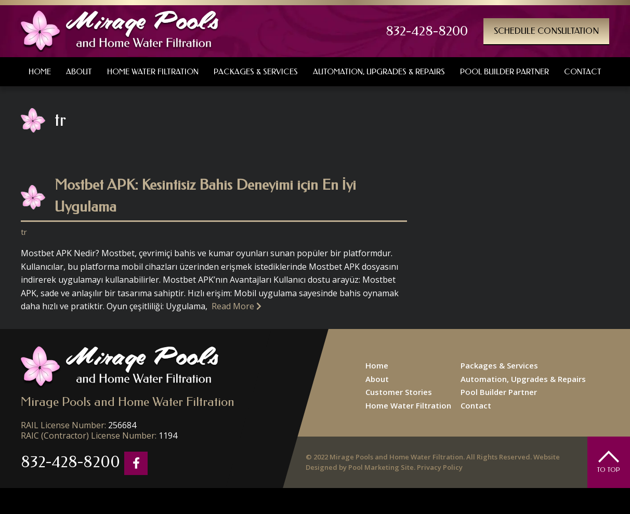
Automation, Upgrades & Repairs (523, 379)
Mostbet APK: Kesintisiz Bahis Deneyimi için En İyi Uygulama (205, 195)
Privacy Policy (440, 467)
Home (376, 365)
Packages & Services (499, 365)
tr (24, 231)
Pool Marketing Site (381, 467)
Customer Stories (398, 392)
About (377, 379)
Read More (236, 306)
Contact (476, 405)
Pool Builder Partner (499, 392)
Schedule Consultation (546, 31)
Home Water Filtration (408, 405)
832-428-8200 (427, 31)
